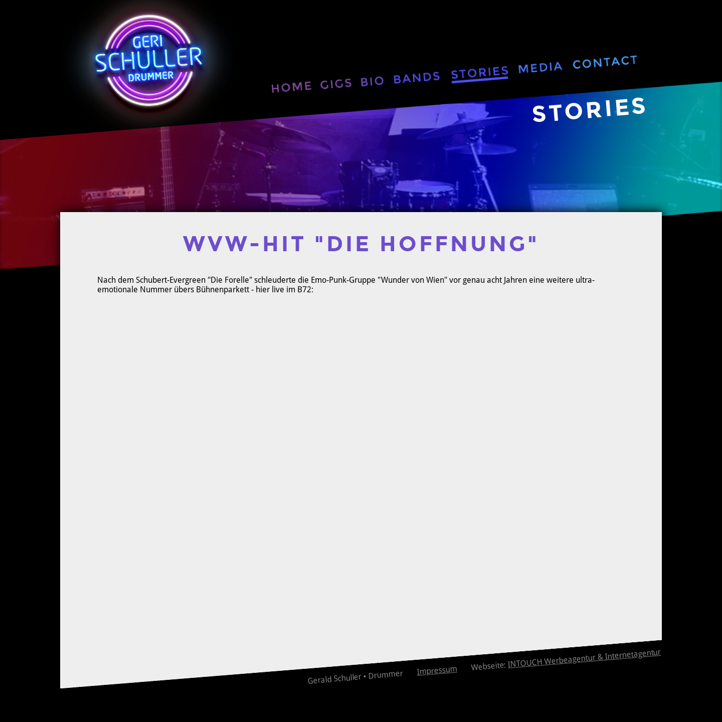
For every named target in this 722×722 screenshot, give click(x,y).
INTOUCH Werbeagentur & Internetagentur (584, 658)
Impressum (437, 670)
